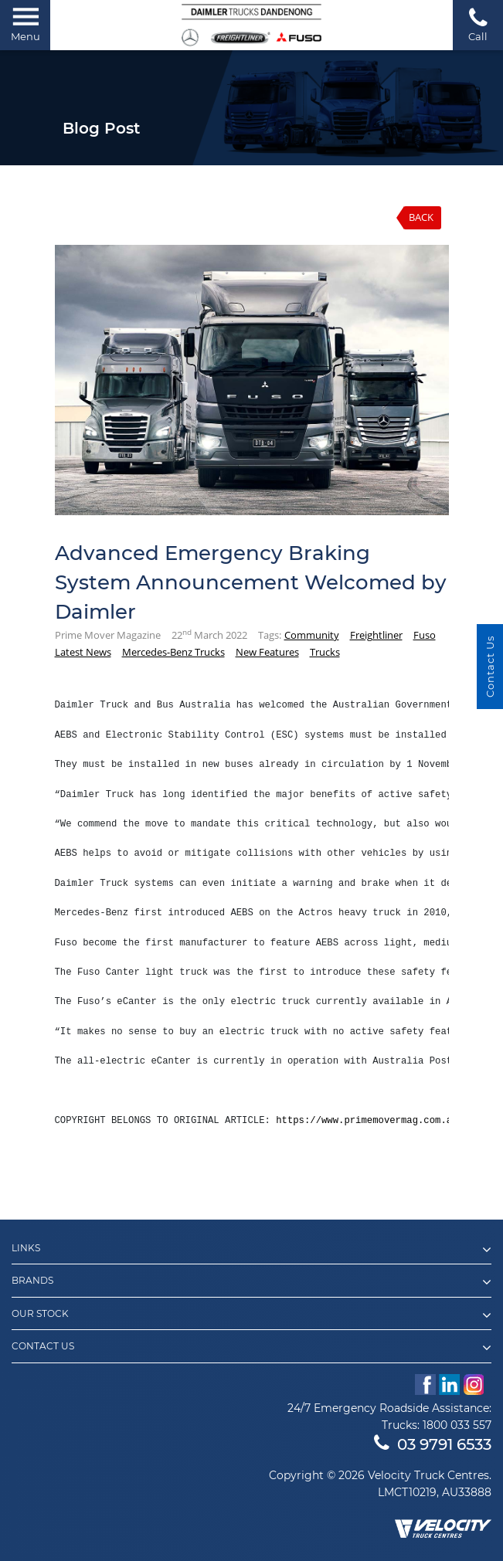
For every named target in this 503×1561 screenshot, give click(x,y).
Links (251, 1250)
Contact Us (251, 1348)
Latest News (83, 652)
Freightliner (376, 635)
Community (311, 635)
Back (421, 217)
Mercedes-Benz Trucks (173, 652)
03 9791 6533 (432, 1444)
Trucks (325, 652)
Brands (251, 1282)
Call (478, 24)
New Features (267, 652)
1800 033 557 (457, 1425)
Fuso (424, 635)
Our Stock (251, 1315)
